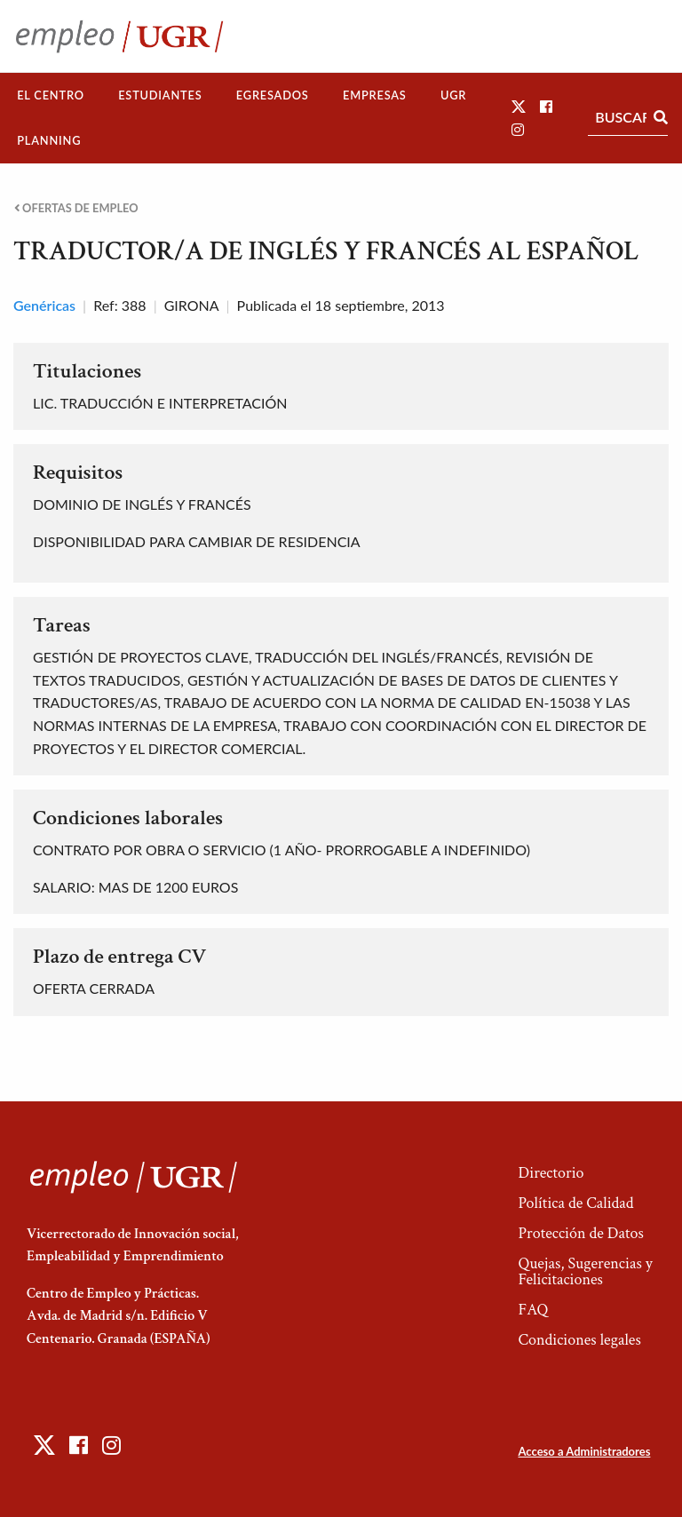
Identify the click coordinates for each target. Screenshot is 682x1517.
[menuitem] (50, 95)
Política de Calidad (575, 1203)
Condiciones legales (579, 1340)
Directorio (550, 1173)
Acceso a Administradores (584, 1451)
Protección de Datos (580, 1233)
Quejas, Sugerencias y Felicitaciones (585, 1271)
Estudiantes (160, 95)
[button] (518, 106)
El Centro (50, 95)
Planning (49, 140)
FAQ (533, 1309)
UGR (453, 95)
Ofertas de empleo (76, 208)
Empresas (375, 95)
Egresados (272, 95)
